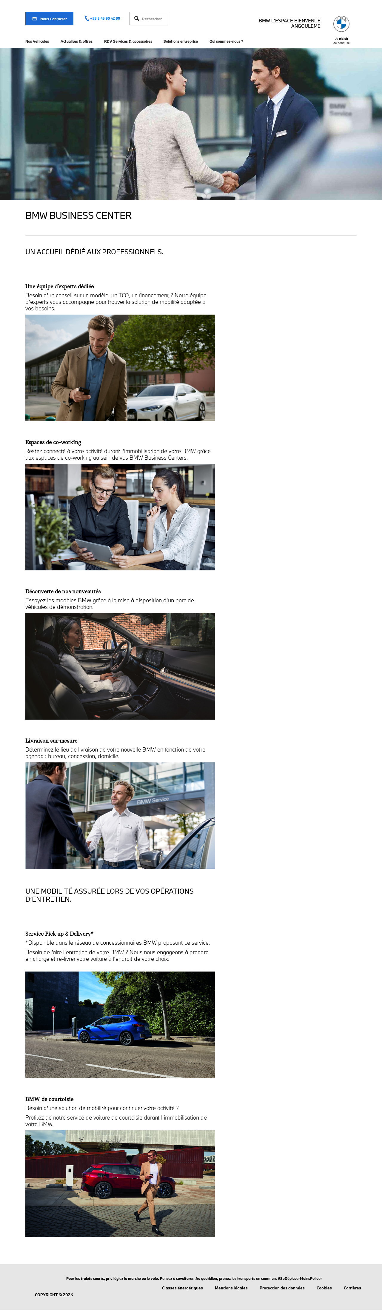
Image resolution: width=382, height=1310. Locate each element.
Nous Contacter (49, 19)
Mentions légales (231, 1288)
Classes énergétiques (182, 1288)
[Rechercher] (153, 18)
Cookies (324, 1288)
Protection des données (282, 1288)
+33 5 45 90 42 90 (105, 18)
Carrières (352, 1288)
